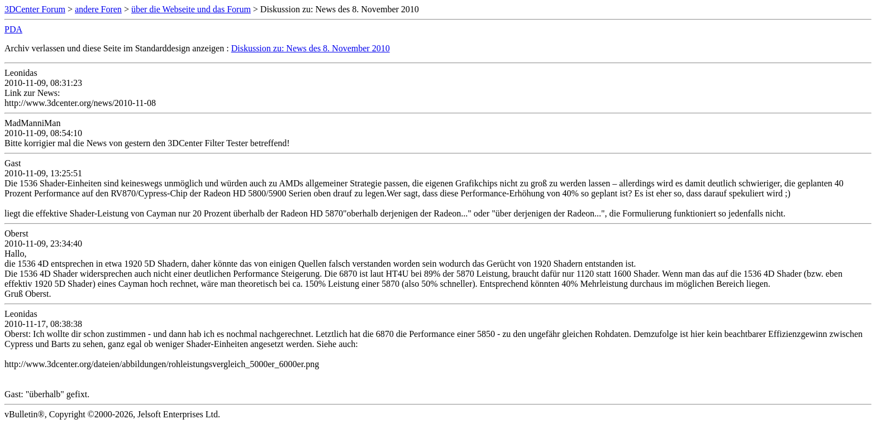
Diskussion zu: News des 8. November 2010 (310, 48)
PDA (13, 29)
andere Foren (98, 9)
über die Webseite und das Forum (191, 9)
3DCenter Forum (34, 9)
